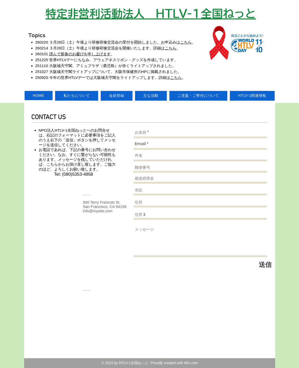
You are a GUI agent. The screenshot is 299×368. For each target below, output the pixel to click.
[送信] (265, 264)
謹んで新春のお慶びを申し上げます (80, 54)
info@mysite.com (97, 211)
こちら (186, 42)
